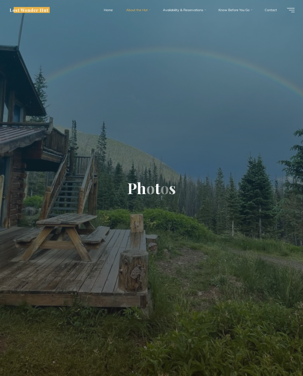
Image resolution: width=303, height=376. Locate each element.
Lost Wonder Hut (29, 10)
